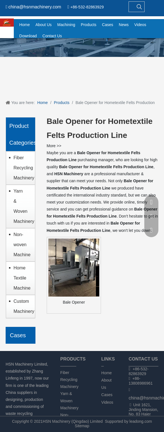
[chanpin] (82, 47)
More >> (54, 146)
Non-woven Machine (22, 244)
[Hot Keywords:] (139, 7)
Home (106, 373)
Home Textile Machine (22, 277)
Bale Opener (74, 302)
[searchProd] (131, 7)
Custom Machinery (23, 306)
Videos (107, 402)
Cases (107, 394)
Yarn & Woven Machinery (23, 206)
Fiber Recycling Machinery (23, 167)
